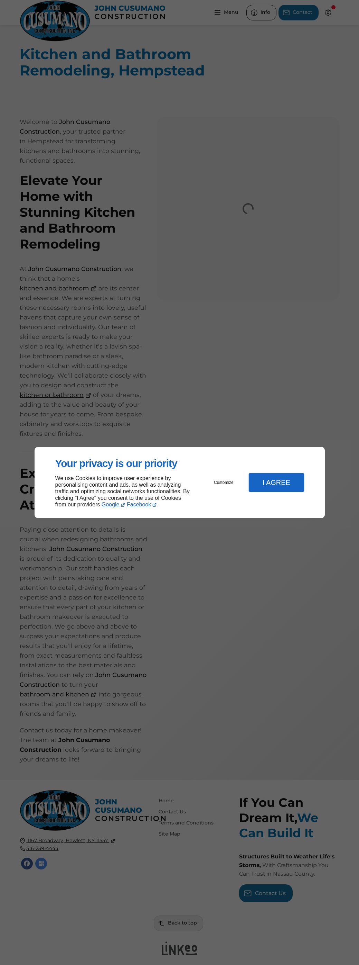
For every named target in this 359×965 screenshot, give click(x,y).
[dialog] (180, 482)
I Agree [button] (276, 482)
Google (111, 504)
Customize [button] (224, 482)
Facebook (139, 504)
